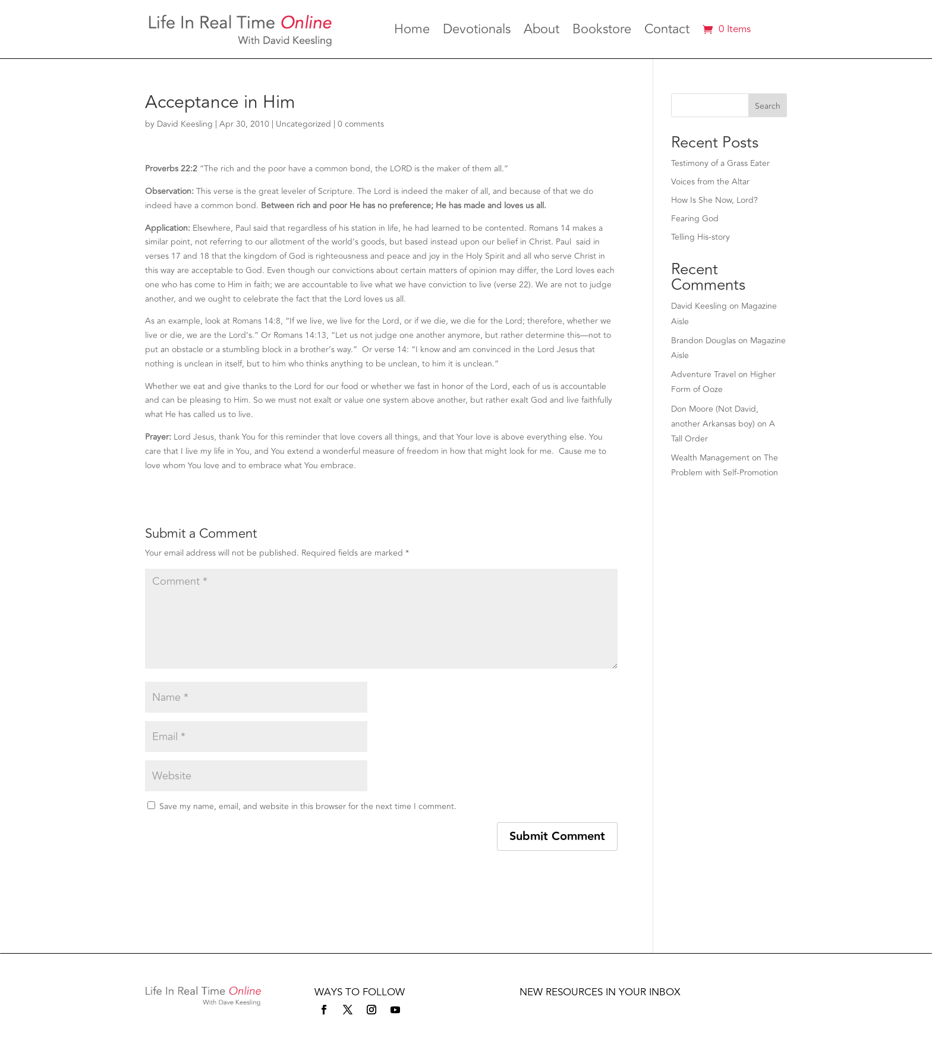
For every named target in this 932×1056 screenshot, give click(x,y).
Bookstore (601, 31)
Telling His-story (700, 237)
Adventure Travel (703, 374)
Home (412, 31)
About (541, 31)
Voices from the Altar (710, 182)
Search (767, 106)
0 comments (361, 124)
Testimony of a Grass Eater (720, 163)
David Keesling (185, 124)
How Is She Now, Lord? (714, 200)
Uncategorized (303, 124)
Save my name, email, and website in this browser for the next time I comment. (307, 806)
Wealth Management (710, 458)
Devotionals (477, 31)
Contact (666, 31)
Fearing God (695, 218)
